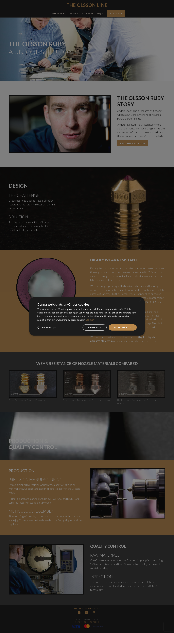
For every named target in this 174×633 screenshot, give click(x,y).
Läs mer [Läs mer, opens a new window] (90, 319)
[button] (46, 327)
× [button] (140, 301)
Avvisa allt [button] (93, 327)
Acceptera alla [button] (122, 327)
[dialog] (87, 316)
